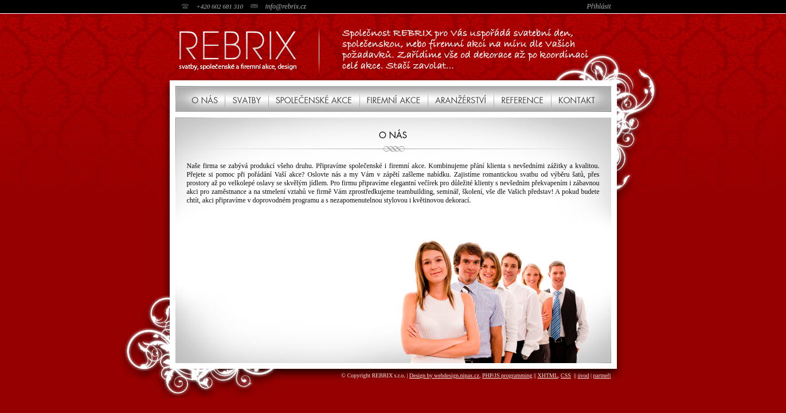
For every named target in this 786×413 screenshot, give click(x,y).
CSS (566, 375)
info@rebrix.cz (285, 6)
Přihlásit (598, 6)
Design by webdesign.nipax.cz (444, 375)
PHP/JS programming (507, 375)
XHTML (548, 375)
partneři (602, 375)
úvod (583, 375)
